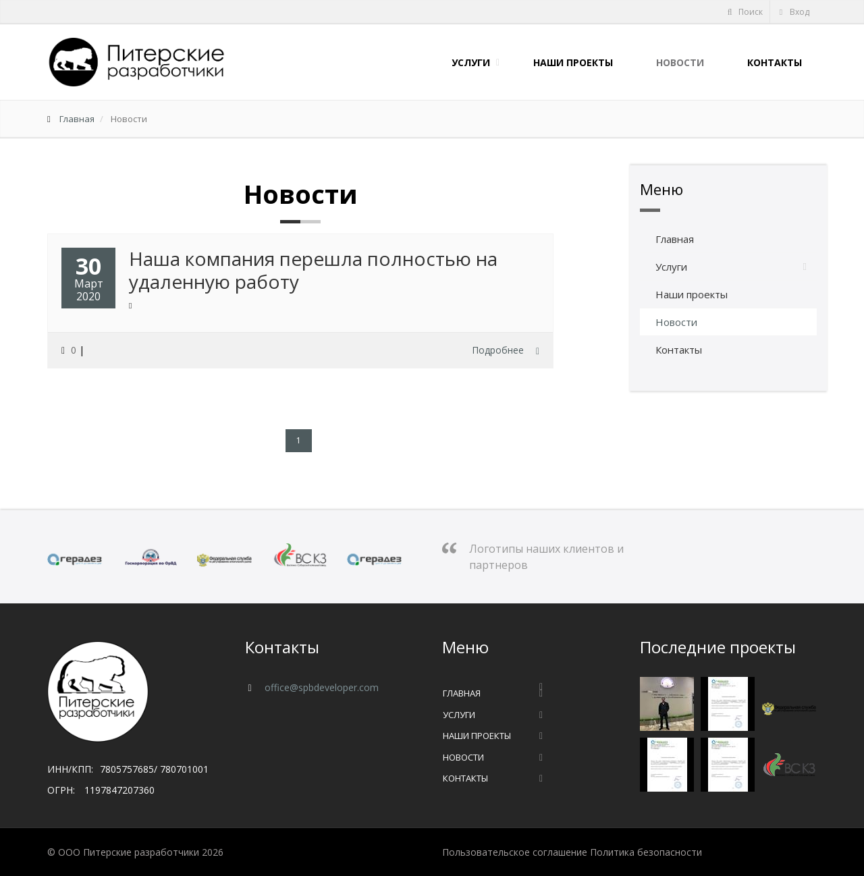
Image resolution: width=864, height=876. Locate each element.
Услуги (468, 62)
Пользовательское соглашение (514, 852)
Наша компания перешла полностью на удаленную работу (313, 270)
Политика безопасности (646, 852)
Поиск (744, 12)
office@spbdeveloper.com (320, 687)
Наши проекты (570, 62)
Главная (76, 119)
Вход (793, 12)
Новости (677, 62)
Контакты (772, 62)
